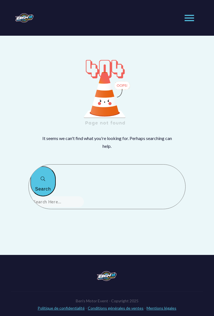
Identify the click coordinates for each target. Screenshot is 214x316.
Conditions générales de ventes (116, 301)
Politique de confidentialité (61, 301)
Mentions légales (161, 301)
